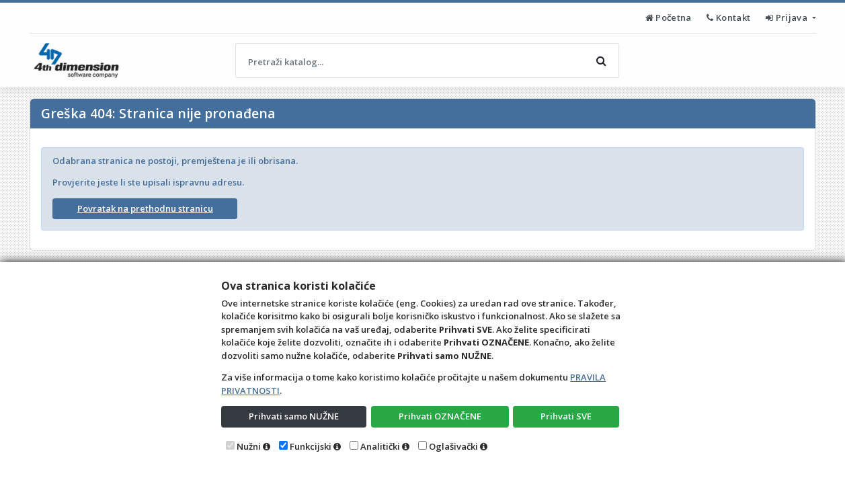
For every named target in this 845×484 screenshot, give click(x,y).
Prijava (787, 17)
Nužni (249, 446)
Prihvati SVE (566, 416)
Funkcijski (310, 446)
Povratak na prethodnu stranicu (145, 208)
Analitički (380, 446)
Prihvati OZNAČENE (440, 416)
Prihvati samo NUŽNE (294, 416)
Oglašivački (453, 446)
